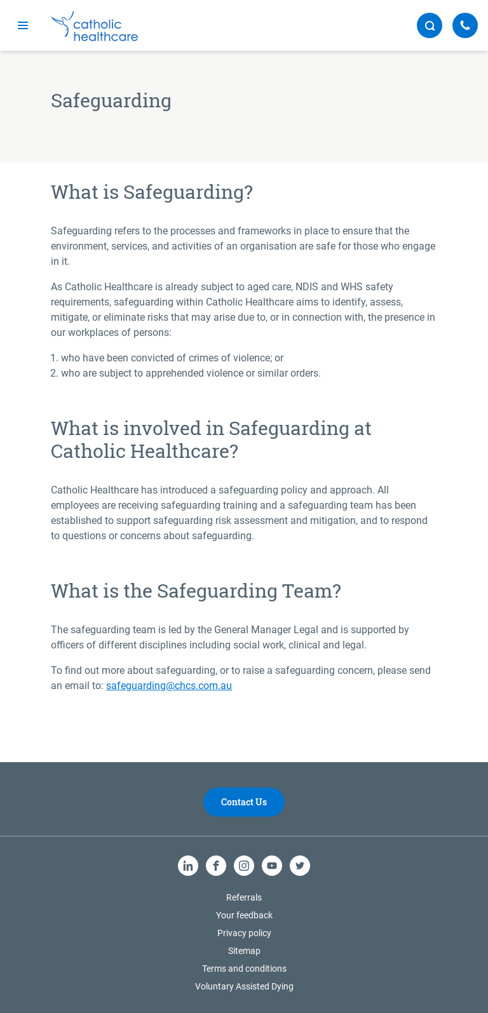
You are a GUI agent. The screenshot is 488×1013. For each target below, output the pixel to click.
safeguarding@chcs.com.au (169, 686)
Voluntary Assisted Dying (244, 986)
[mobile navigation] (23, 25)
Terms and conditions (244, 968)
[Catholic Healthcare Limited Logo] (94, 25)
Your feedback (244, 915)
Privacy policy (244, 933)
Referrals (244, 897)
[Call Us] (465, 25)
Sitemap (244, 951)
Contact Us (244, 802)
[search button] (429, 25)
